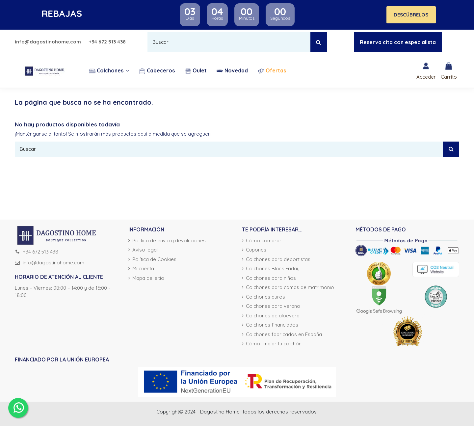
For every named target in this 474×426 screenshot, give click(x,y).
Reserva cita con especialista (398, 42)
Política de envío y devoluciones (169, 240)
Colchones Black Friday (273, 268)
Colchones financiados (272, 325)
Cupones (256, 250)
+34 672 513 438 (107, 42)
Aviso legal (145, 250)
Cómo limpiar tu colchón (274, 343)
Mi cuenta (143, 268)
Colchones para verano (273, 306)
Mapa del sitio (148, 278)
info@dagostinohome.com (48, 42)
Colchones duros (265, 297)
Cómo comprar (263, 240)
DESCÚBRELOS (411, 15)
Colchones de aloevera (273, 315)
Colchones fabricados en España (284, 334)
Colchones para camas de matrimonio (290, 287)
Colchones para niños (271, 278)
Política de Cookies (154, 259)
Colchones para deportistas (278, 259)
